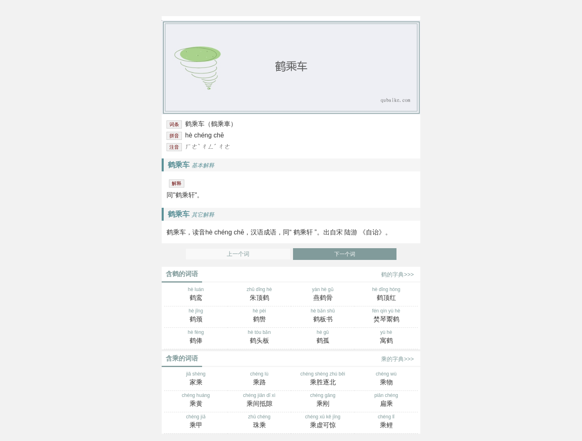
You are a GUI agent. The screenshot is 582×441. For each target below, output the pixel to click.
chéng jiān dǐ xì (259, 400)
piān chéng (386, 400)
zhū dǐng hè (259, 295)
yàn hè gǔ (322, 295)
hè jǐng (196, 316)
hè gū (322, 337)
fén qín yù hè (386, 316)
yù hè (386, 337)
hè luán (196, 295)
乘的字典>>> (397, 359)
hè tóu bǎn (259, 337)
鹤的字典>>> (397, 274)
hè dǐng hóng (386, 295)
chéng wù (386, 379)
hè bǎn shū (322, 316)
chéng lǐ (386, 422)
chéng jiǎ (196, 422)
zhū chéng (259, 422)
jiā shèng (196, 379)
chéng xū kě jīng (322, 422)
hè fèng (196, 337)
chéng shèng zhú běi (322, 379)
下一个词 (344, 254)
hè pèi (259, 316)
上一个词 (238, 254)
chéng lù (259, 379)
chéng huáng (196, 400)
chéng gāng (322, 400)
